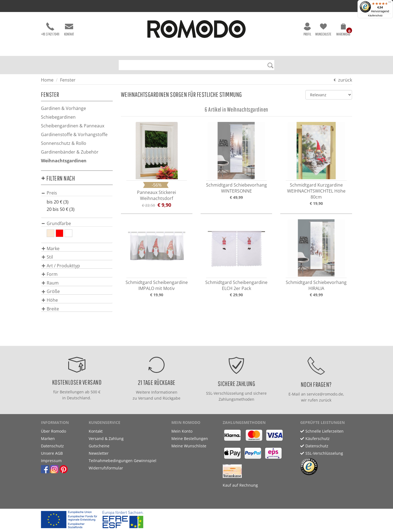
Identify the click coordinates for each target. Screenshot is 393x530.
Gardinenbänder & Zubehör (70, 152)
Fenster (68, 80)
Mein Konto (181, 431)
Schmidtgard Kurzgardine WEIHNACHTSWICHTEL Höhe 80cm (316, 191)
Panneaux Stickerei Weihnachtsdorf (156, 195)
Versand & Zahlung (106, 438)
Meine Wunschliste (188, 445)
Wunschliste (323, 29)
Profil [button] (307, 29)
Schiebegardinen (58, 117)
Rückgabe (171, 398)
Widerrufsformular (106, 468)
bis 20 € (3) (58, 202)
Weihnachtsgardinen (64, 161)
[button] (343, 30)
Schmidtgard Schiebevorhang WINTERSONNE (236, 188)
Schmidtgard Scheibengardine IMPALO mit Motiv (157, 285)
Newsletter (99, 453)
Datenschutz (52, 445)
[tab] (76, 192)
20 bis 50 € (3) (61, 209)
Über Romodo (53, 431)
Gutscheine (99, 445)
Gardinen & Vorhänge (63, 108)
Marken (48, 438)
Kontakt (69, 29)
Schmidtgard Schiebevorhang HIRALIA (316, 285)
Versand (145, 398)
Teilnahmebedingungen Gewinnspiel (122, 460)
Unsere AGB (52, 453)
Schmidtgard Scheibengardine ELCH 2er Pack (236, 285)
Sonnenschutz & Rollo (63, 143)
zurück (345, 80)
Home (47, 80)
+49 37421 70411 (50, 29)
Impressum (51, 460)
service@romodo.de (325, 394)
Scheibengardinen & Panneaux (72, 126)
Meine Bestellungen (189, 438)
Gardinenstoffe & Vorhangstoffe (74, 134)
